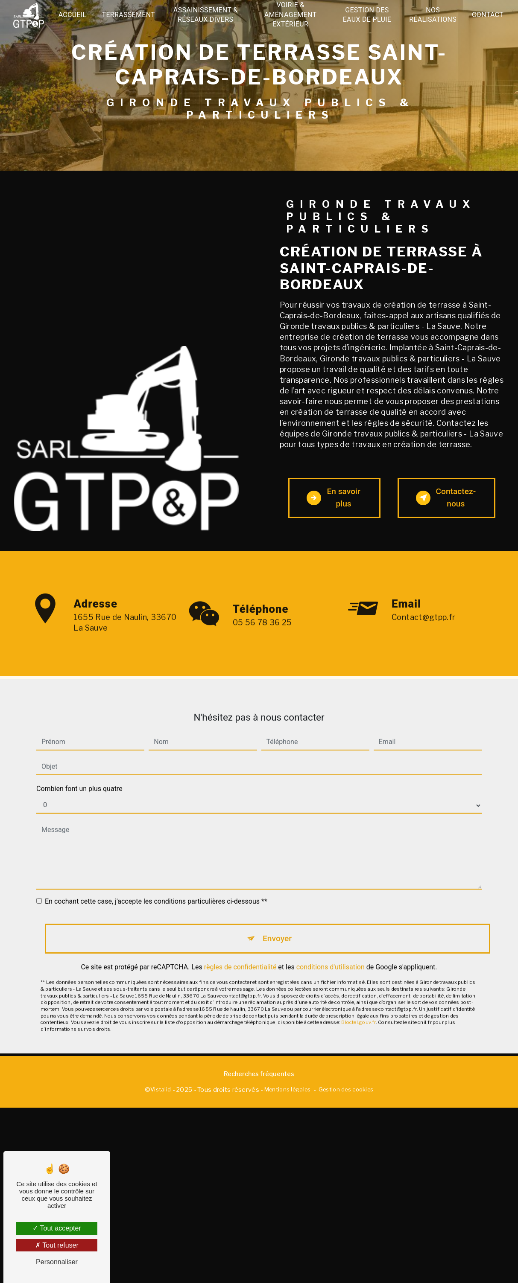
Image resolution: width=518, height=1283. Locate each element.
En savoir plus (333, 497)
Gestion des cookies (346, 1089)
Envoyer (277, 926)
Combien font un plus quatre (79, 777)
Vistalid (160, 1089)
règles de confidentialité (240, 955)
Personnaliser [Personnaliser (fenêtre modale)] (57, 1262)
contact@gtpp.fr (423, 605)
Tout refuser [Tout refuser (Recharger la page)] (57, 1245)
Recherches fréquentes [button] (259, 1074)
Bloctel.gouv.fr (358, 1011)
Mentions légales (287, 1089)
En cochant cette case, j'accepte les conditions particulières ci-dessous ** (156, 889)
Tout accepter (56, 1228)
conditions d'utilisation (330, 955)
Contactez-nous (446, 497)
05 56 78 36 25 (262, 634)
